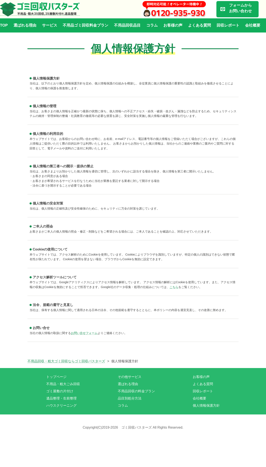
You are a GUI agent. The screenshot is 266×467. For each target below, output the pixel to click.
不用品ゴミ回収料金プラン (85, 25)
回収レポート (228, 25)
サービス (49, 25)
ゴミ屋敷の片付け (59, 391)
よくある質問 (199, 25)
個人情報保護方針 (206, 405)
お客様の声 (172, 25)
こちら (174, 287)
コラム (152, 25)
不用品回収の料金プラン (136, 391)
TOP (4, 25)
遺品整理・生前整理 (61, 398)
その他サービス (129, 377)
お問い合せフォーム (84, 333)
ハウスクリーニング (61, 405)
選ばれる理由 (25, 25)
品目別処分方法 (129, 398)
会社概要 (252, 25)
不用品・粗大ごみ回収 (63, 384)
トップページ (56, 377)
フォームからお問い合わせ (240, 8)
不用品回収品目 (127, 25)
